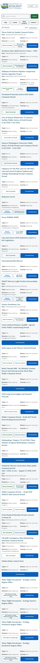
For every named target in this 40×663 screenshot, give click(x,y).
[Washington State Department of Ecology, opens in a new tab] (11, 6)
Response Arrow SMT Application (19, 212)
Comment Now (32, 45)
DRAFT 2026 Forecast (10, 411)
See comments (7, 532)
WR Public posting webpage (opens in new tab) (10, 659)
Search (34, 16)
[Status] (24, 22)
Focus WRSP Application (19, 232)
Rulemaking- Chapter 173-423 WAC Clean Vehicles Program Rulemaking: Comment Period (18, 442)
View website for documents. (20, 319)
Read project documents (20, 486)
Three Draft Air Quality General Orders (18, 32)
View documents (20, 532)
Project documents (20, 89)
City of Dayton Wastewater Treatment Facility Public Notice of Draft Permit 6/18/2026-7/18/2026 (17, 120)
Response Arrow (8, 197)
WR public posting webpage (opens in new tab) (10, 595)
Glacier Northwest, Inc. (11, 304)
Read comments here (7, 89)
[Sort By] (33, 27)
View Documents (20, 363)
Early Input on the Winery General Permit (19, 348)
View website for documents (20, 66)
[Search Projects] (4, 16)
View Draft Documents (10, 137)
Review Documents (7, 212)
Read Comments (11, 112)
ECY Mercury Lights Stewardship (19, 299)
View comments (10, 255)
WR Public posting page (10, 637)
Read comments (7, 45)
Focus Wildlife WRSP (10, 217)
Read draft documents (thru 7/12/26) (20, 45)
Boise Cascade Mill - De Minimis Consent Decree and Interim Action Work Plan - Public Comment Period (18, 371)
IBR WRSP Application (19, 276)
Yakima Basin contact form (13, 561)
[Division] (34, 22)
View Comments (7, 66)
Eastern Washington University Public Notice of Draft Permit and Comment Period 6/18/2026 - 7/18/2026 (20, 145)
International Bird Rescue (12, 261)
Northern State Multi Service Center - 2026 (19, 51)
